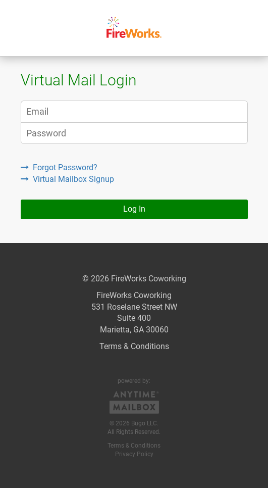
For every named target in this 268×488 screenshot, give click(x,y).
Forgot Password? (59, 167)
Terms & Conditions (134, 346)
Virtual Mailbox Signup (67, 179)
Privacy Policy (134, 454)
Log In (134, 209)
